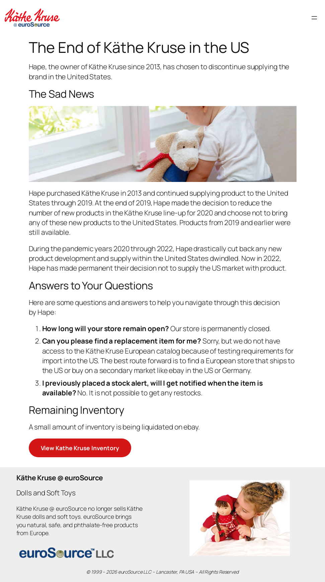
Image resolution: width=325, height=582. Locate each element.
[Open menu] (314, 18)
